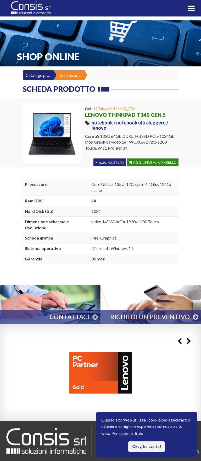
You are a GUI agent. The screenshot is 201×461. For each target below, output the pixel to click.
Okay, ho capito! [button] (146, 446)
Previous (179, 341)
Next (189, 341)
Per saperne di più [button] (127, 433)
